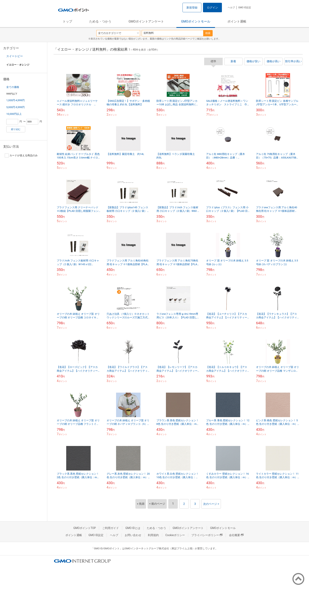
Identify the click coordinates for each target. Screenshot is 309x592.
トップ (67, 21)
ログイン (212, 7)
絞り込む (15, 129)
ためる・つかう (100, 21)
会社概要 (236, 535)
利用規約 (153, 535)
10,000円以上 (14, 113)
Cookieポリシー (175, 535)
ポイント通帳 (236, 21)
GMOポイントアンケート (146, 21)
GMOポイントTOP (84, 528)
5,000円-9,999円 (15, 107)
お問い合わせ (133, 535)
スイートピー (14, 56)
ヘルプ (231, 7)
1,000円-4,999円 (15, 100)
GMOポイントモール (195, 21)
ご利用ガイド (110, 528)
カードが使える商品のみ (21, 155)
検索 (207, 33)
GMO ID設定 (244, 7)
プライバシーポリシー (206, 535)
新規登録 (191, 7)
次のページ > (211, 503)
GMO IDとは (132, 528)
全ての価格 (12, 87)
